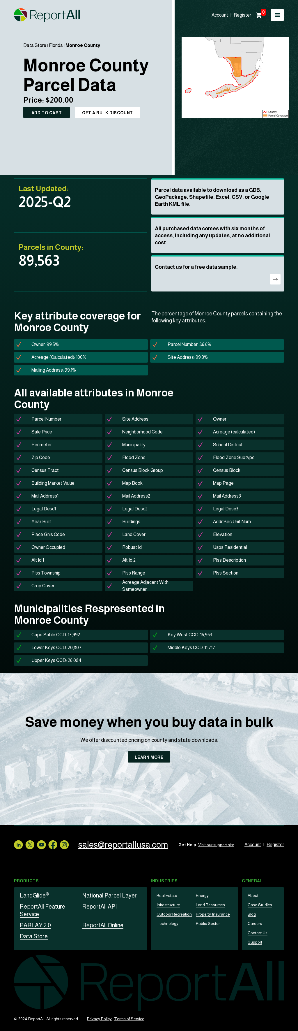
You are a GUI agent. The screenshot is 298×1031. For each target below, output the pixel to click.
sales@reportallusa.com (123, 844)
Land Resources (210, 904)
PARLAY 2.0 (35, 925)
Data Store (34, 45)
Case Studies (260, 904)
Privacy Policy (99, 1018)
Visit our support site (216, 844)
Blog (252, 914)
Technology (167, 923)
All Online (102, 925)
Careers (255, 923)
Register (242, 15)
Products (26, 881)
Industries (164, 881)
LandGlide (34, 895)
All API (99, 906)
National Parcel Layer (109, 895)
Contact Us (257, 932)
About (253, 895)
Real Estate (167, 895)
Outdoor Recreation (174, 914)
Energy (202, 895)
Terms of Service (129, 1018)
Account (220, 15)
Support (255, 942)
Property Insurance (213, 914)
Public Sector (208, 923)
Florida (56, 45)
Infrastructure (168, 904)
